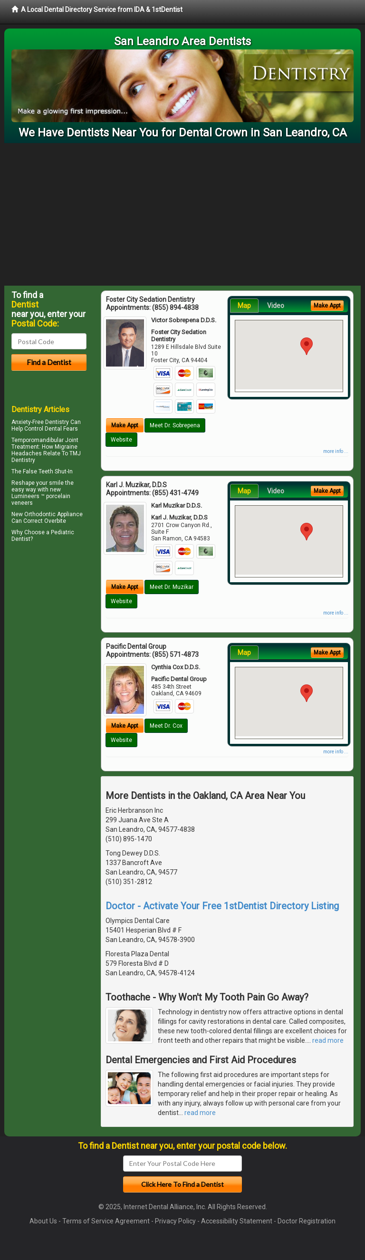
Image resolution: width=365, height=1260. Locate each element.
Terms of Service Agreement (106, 1221)
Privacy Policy (175, 1221)
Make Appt (124, 425)
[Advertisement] (182, 214)
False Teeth (38, 471)
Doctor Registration (307, 1221)
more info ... (335, 451)
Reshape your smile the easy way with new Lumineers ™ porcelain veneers (42, 493)
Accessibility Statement (236, 1221)
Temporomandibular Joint (44, 440)
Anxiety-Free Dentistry (40, 422)
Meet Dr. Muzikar (171, 587)
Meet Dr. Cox (166, 725)
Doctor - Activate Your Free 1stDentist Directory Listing (222, 906)
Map (244, 305)
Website (121, 439)
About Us (43, 1221)
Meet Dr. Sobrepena (175, 425)
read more (328, 1040)
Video (275, 305)
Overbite (55, 521)
